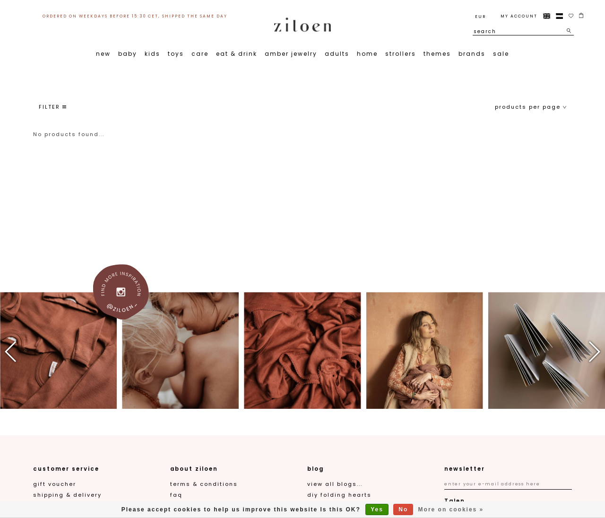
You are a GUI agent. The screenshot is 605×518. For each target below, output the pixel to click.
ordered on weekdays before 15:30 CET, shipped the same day (135, 16)
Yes (377, 509)
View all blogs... (335, 484)
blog (315, 469)
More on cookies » (451, 509)
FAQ (176, 495)
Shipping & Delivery (67, 495)
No (403, 509)
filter (52, 107)
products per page (531, 107)
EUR (480, 16)
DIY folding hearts (339, 495)
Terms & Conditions (204, 484)
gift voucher (54, 484)
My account (519, 16)
